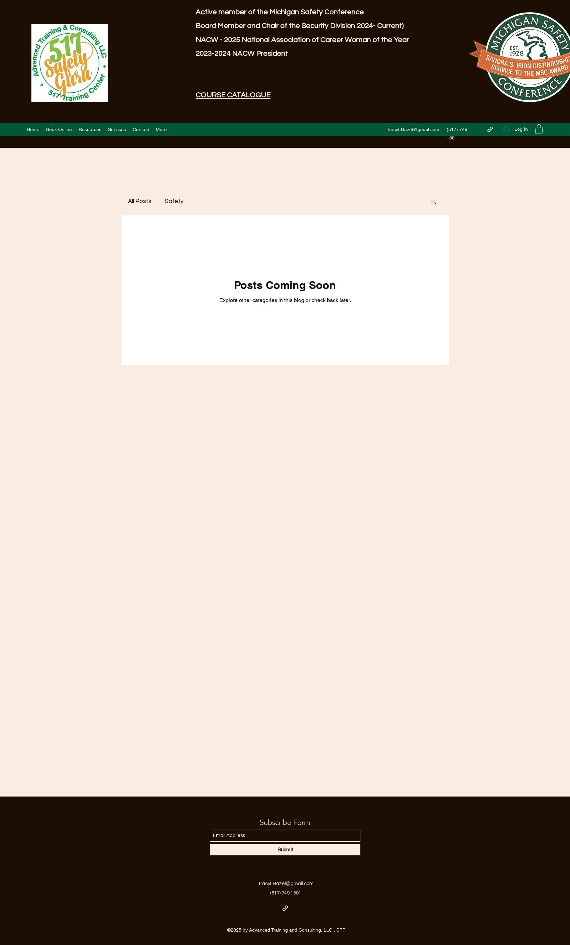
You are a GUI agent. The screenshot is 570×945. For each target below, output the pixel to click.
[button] (539, 129)
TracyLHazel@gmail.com (413, 129)
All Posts (139, 201)
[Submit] (285, 849)
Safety (174, 201)
